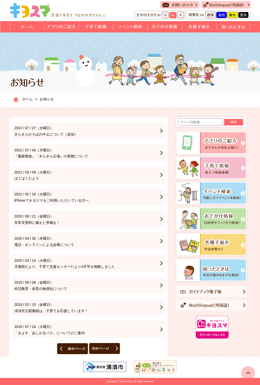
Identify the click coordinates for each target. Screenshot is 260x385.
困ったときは (234, 26)
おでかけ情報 (165, 26)
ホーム (27, 26)
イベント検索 (131, 26)
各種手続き (200, 26)
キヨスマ (57, 10)
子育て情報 (96, 26)
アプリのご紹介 (62, 26)
